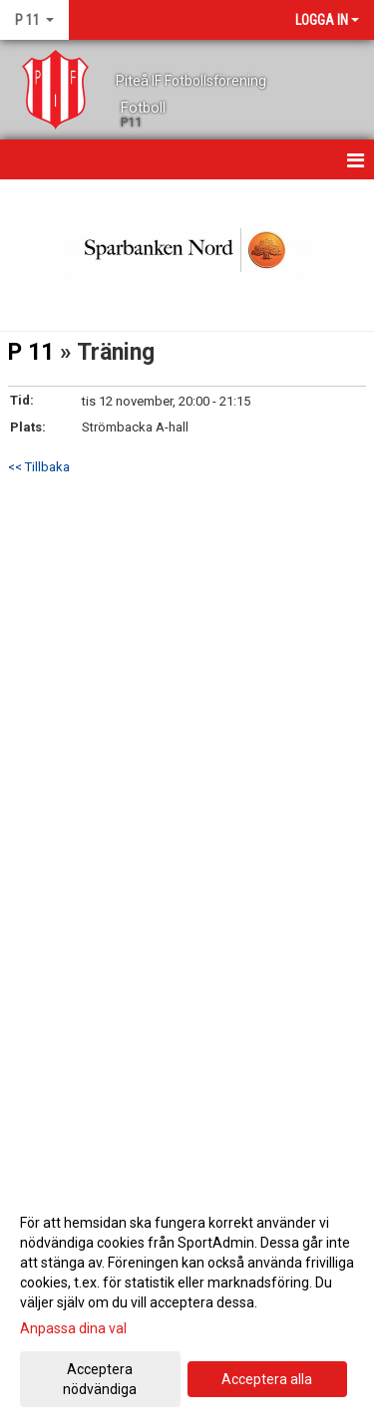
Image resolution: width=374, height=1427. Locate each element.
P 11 (31, 352)
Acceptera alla (266, 1379)
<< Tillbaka (39, 466)
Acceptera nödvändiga (100, 1379)
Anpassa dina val (73, 1328)
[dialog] (187, 1305)
